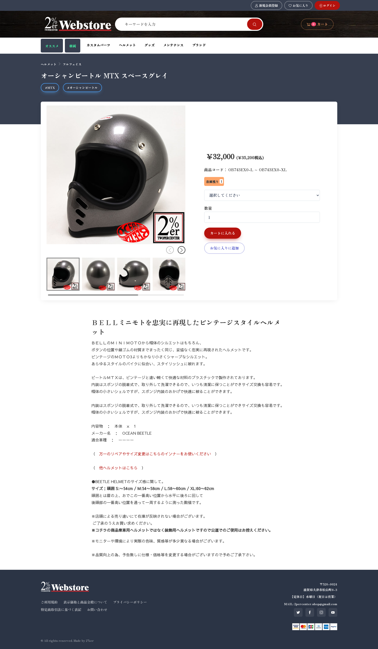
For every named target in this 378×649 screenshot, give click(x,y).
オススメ (52, 46)
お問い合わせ (97, 609)
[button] (181, 250)
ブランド (199, 45)
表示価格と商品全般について (85, 602)
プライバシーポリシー (130, 602)
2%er (90, 640)
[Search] (184, 24)
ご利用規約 (49, 602)
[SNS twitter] (298, 612)
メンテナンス (173, 45)
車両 (72, 46)
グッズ (149, 45)
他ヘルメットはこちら (118, 467)
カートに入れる (222, 233)
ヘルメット (127, 45)
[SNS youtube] (333, 612)
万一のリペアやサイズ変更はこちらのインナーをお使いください (155, 453)
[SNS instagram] (321, 612)
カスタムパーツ (98, 45)
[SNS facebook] (309, 612)
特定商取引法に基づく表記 (61, 609)
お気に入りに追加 (224, 247)
